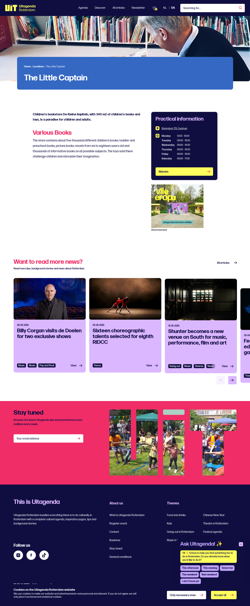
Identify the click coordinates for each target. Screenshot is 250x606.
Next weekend (209, 574)
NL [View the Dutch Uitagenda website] (165, 8)
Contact (114, 532)
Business (114, 540)
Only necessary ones (183, 595)
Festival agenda (212, 532)
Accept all (220, 595)
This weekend (189, 574)
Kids (169, 523)
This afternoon (190, 568)
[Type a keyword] (212, 8)
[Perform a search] (240, 8)
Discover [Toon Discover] (100, 8)
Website (163, 171)
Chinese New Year (214, 515)
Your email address (28, 438)
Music (21, 371)
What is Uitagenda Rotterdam (126, 515)
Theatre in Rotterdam (215, 523)
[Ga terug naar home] (20, 8)
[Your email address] (48, 438)
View (73, 372)
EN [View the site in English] (173, 8)
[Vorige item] (220, 380)
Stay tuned (115, 548)
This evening (210, 568)
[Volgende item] (232, 380)
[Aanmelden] (79, 438)
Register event (118, 523)
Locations (38, 66)
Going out (175, 382)
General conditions (120, 557)
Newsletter (138, 8)
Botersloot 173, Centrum (174, 128)
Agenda (83, 8)
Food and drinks (176, 515)
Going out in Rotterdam (180, 532)
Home (27, 66)
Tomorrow (227, 568)
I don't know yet (190, 581)
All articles (119, 8)
